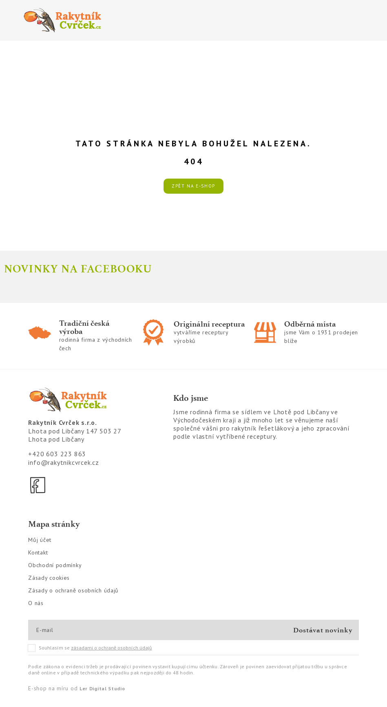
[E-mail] (65, 630)
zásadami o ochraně (111, 648)
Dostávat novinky (322, 630)
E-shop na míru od (76, 688)
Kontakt (38, 552)
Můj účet (39, 540)
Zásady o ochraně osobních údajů (73, 590)
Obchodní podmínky (55, 565)
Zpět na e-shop (193, 186)
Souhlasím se (90, 648)
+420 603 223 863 (57, 454)
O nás (36, 603)
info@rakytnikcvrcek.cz (63, 462)
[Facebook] (38, 485)
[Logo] (104, 20)
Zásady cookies (49, 577)
